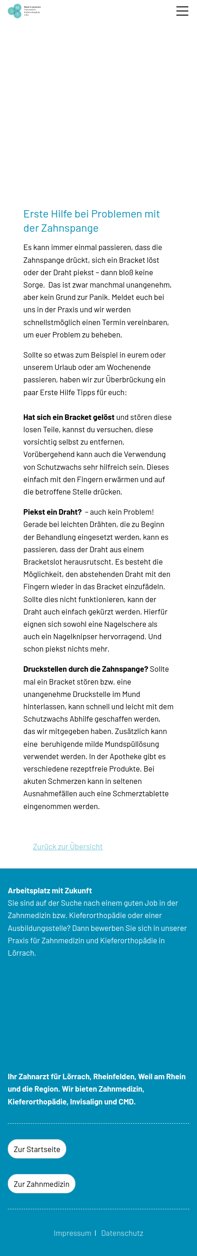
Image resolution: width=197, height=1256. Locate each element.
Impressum (72, 1232)
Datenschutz (122, 1232)
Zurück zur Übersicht (68, 846)
